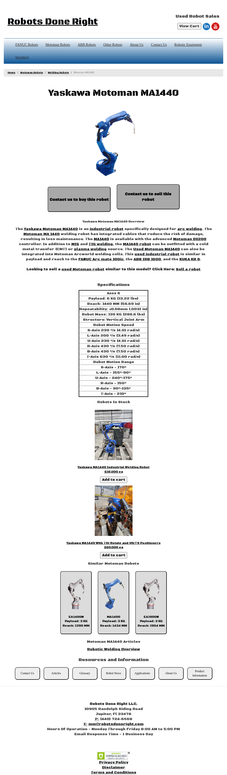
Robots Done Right (53, 21)
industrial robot (106, 229)
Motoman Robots (58, 45)
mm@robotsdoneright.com (116, 724)
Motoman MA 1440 (41, 234)
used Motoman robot (82, 269)
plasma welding (90, 249)
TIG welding (101, 244)
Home (11, 72)
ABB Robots (87, 45)
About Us (136, 45)
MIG (75, 244)
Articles (56, 673)
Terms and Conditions (113, 772)
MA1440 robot (137, 244)
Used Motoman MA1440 (156, 249)
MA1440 (101, 239)
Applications (142, 673)
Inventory (22, 57)
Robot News (113, 673)
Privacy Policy (113, 762)
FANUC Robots (26, 45)
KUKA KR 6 (189, 259)
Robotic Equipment (188, 45)
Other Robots (112, 45)
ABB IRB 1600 (147, 259)
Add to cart (113, 479)
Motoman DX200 (189, 239)
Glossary (84, 673)
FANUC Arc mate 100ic (100, 259)
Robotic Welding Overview (113, 649)
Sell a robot (188, 269)
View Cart (189, 26)
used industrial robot (157, 254)
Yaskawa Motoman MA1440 (51, 229)
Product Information (199, 673)
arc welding (189, 229)
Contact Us (159, 45)
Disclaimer (113, 767)
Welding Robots (58, 72)
